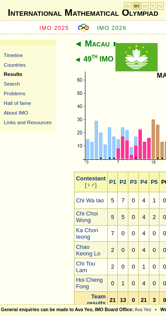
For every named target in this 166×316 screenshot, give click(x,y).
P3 (133, 182)
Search (12, 83)
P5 (154, 182)
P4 (143, 182)
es (145, 6)
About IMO (16, 112)
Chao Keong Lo (88, 250)
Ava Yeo (142, 309)
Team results (96, 299)
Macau (97, 43)
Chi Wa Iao (90, 200)
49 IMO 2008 (107, 59)
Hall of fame (17, 103)
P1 (112, 182)
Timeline (13, 55)
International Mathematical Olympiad (83, 12)
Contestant (91, 178)
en (136, 6)
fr (153, 6)
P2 (123, 182)
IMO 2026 (112, 28)
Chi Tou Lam (85, 266)
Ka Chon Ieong (87, 233)
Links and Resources (28, 122)
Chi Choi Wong (87, 216)
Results (13, 74)
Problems (14, 93)
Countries (15, 65)
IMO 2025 (54, 28)
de (128, 6)
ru (160, 6)
